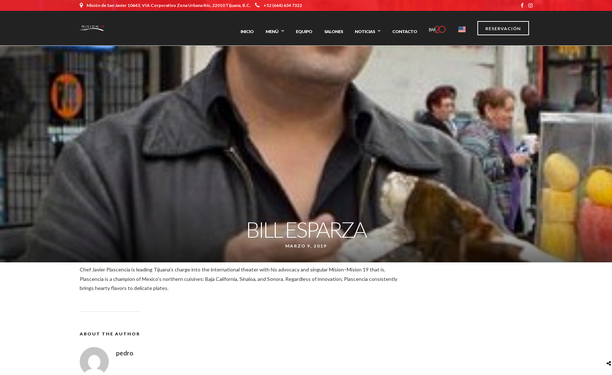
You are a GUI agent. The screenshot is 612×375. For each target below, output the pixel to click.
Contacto (404, 31)
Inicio (247, 31)
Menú (272, 31)
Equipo (304, 31)
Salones (333, 31)
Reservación (503, 28)
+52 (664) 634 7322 (278, 5)
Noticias (365, 31)
